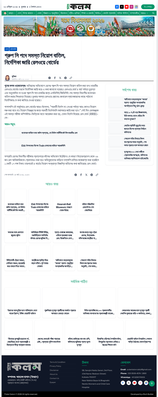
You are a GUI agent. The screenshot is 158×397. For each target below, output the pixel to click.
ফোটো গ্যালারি (109, 13)
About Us (54, 374)
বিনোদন (64, 13)
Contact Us (54, 378)
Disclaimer (54, 370)
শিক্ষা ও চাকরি (87, 13)
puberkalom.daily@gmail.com (139, 369)
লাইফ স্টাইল (122, 13)
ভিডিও (98, 13)
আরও (144, 13)
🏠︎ (5, 13)
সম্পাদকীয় (134, 13)
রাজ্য (12, 13)
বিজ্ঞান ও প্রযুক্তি (51, 13)
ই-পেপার (147, 6)
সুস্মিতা (14, 76)
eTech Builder (148, 394)
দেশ (19, 13)
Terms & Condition (57, 362)
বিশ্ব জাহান (29, 13)
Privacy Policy (55, 366)
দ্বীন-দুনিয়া (74, 13)
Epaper (53, 382)
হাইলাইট (13, 49)
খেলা (39, 13)
